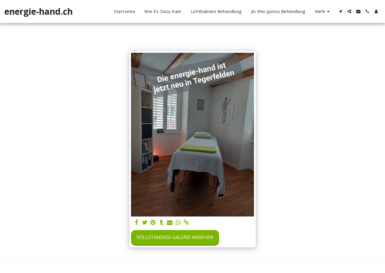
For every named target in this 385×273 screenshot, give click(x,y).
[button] (340, 11)
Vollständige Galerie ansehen (175, 237)
